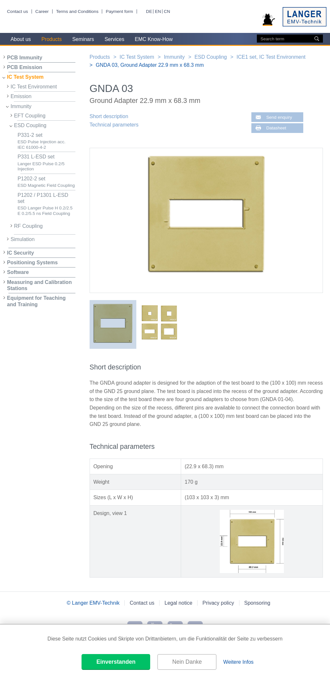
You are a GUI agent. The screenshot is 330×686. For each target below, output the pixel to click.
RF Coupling (28, 226)
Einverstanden (115, 662)
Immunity (21, 106)
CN (167, 11)
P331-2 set (46, 141)
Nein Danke (187, 662)
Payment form (119, 11)
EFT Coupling (30, 115)
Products (51, 39)
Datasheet (276, 128)
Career (42, 11)
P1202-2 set (46, 182)
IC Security (20, 253)
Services (114, 39)
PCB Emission (24, 67)
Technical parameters (114, 124)
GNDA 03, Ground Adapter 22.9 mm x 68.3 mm (150, 65)
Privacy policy (218, 603)
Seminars (83, 39)
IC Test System (25, 77)
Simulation (23, 239)
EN (158, 11)
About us (21, 39)
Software (18, 272)
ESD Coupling (30, 125)
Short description (109, 116)
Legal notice (178, 603)
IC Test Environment (34, 86)
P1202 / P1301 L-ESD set (46, 204)
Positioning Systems (32, 262)
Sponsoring (257, 603)
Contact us (17, 11)
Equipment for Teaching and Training (36, 301)
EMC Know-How (153, 39)
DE (149, 11)
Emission (21, 96)
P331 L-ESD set (46, 163)
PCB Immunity (24, 57)
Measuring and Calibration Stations (39, 285)
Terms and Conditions (77, 11)
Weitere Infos (238, 662)
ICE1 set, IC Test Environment (271, 57)
